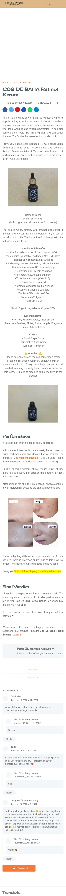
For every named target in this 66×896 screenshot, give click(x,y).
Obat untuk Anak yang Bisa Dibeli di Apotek (37, 571)
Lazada (17, 634)
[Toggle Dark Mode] (50, 3)
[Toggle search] (56, 4)
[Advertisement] (33, 44)
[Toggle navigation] (61, 3)
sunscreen (36, 461)
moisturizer (18, 461)
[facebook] (38, 3)
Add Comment (19, 868)
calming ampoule (28, 457)
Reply (9, 739)
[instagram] (43, 3)
